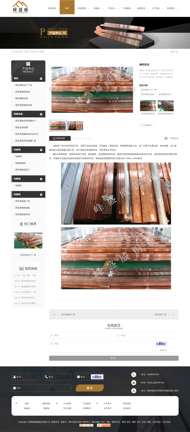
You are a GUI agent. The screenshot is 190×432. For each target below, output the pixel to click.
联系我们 (171, 8)
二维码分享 (174, 138)
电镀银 (17, 194)
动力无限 (166, 422)
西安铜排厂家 (160, 314)
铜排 (67, 8)
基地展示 (127, 408)
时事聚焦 (87, 408)
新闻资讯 (141, 8)
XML (108, 422)
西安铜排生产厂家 (28, 255)
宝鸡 (144, 422)
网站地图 (96, 422)
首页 (26, 51)
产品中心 (112, 8)
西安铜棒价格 (164, 94)
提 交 (90, 387)
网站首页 (52, 8)
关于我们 (156, 8)
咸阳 (134, 422)
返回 (174, 51)
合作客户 (107, 408)
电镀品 (97, 8)
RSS (103, 422)
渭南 (149, 422)
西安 (129, 422)
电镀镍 (17, 178)
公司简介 (107, 403)
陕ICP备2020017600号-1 (79, 422)
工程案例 (126, 8)
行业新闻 (87, 403)
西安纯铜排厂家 (68, 314)
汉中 (139, 422)
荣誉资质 (127, 403)
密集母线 (82, 8)
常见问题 (67, 408)
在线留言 (146, 125)
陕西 (124, 422)
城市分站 (116, 422)
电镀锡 (17, 149)
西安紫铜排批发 (148, 94)
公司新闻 (67, 403)
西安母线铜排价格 (165, 114)
